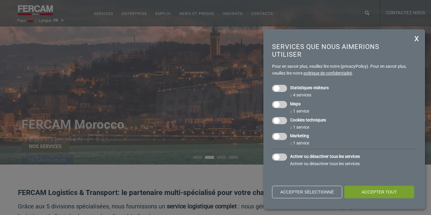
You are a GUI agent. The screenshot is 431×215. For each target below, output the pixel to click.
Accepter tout (379, 192)
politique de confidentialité (327, 73)
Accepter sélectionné (307, 192)
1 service (299, 111)
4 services (300, 95)
